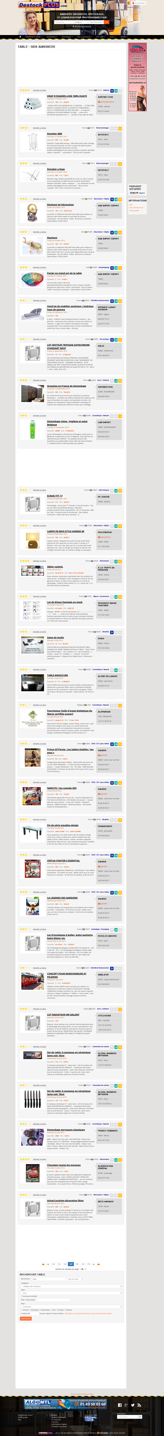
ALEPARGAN (104, 712)
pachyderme (105, 537)
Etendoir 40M (54, 133)
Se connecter (56, 1420)
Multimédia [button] (52, 37)
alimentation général (105, 1167)
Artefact (103, 135)
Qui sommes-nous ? (136, 207)
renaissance (105, 826)
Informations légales (59, 1424)
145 (59, 1264)
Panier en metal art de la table (64, 273)
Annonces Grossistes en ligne (82, 1394)
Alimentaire (104, 561)
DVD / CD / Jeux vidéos (100, 743)
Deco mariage (106, 1201)
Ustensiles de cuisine (101, 1046)
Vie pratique (104, 339)
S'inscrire (54, 1422)
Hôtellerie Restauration (100, 300)
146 (65, 1264)
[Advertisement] (71, 68)
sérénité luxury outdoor (107, 308)
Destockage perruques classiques (66, 1129)
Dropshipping (104, 267)
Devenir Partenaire (58, 1417)
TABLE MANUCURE (57, 675)
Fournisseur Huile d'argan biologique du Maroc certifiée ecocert (69, 712)
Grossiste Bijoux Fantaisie (107, 604)
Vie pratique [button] (67, 37)
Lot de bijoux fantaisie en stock (64, 602)
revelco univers (107, 936)
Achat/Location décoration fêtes (65, 1200)
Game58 (102, 750)
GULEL (101, 346)
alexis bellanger (107, 676)
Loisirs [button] (113, 37)
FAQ (130, 204)
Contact (54, 1415)
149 (82, 1264)
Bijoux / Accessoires (101, 596)
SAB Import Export (108, 206)
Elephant (52, 237)
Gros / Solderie (103, 380)
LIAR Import (104, 422)
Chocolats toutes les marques (64, 1165)
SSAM (101, 638)
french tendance (108, 1131)
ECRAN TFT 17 (54, 495)
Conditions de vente (59, 1426)
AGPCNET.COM (105, 97)
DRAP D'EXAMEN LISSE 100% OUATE (67, 96)
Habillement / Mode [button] (34, 37)
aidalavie (103, 975)
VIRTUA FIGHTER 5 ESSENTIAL (63, 860)
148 (76, 1264)
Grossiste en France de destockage (66, 385)
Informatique (104, 490)
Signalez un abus (39, 90)
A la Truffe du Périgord (106, 569)
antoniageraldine (107, 102)
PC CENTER (103, 497)
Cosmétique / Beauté (100, 415)
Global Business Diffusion (107, 1054)
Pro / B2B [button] (100, 37)
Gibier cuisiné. (55, 566)
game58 (104, 755)
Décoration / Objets (101, 199)
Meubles (105, 632)
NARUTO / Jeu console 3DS (62, 788)
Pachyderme (105, 532)
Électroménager (102, 128)
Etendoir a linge (56, 169)
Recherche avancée (82, 26)
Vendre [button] (124, 37)
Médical (106, 90)
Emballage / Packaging (100, 929)
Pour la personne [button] (84, 37)
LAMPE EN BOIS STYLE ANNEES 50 (65, 531)
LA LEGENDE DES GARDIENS (62, 897)
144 (53, 1264)
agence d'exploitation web (77, 1433)
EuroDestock (105, 387)
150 (88, 1264)
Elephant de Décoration (60, 204)
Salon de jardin (55, 637)
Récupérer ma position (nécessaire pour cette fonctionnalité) (88, 1313)
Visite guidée (134, 210)
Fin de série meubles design (62, 825)
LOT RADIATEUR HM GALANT (63, 1014)
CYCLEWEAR (104, 1016)
